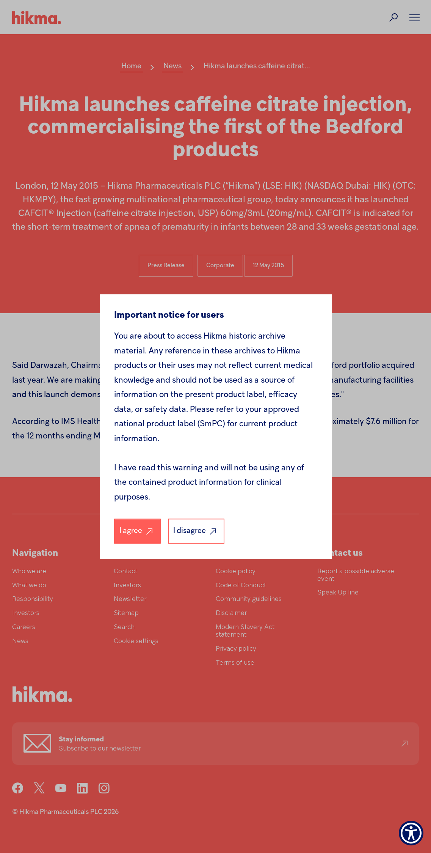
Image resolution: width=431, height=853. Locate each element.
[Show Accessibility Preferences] (411, 833)
